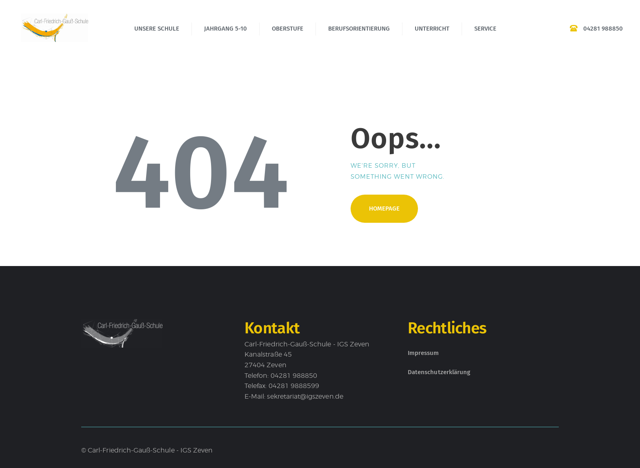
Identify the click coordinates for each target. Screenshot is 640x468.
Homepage (384, 208)
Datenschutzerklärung (439, 372)
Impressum (423, 353)
